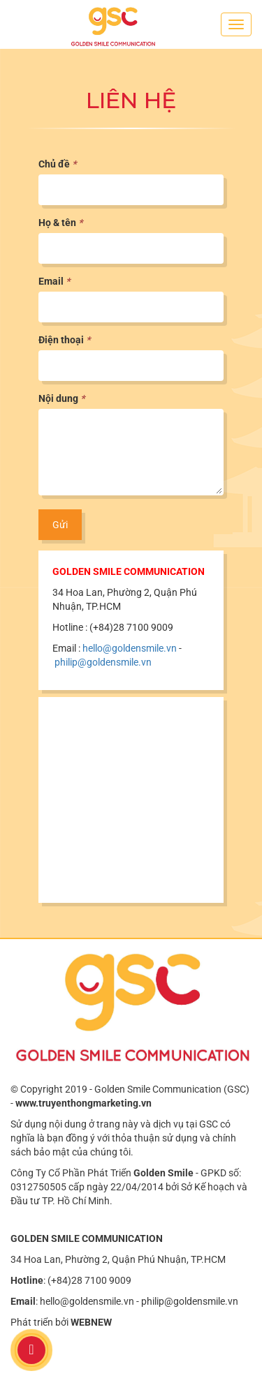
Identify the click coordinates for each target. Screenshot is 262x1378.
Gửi (60, 524)
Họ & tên (60, 222)
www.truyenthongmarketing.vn (83, 1103)
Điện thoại (64, 339)
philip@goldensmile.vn (103, 662)
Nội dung (61, 398)
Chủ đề (57, 164)
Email (54, 281)
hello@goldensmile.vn (129, 648)
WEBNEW (91, 1322)
